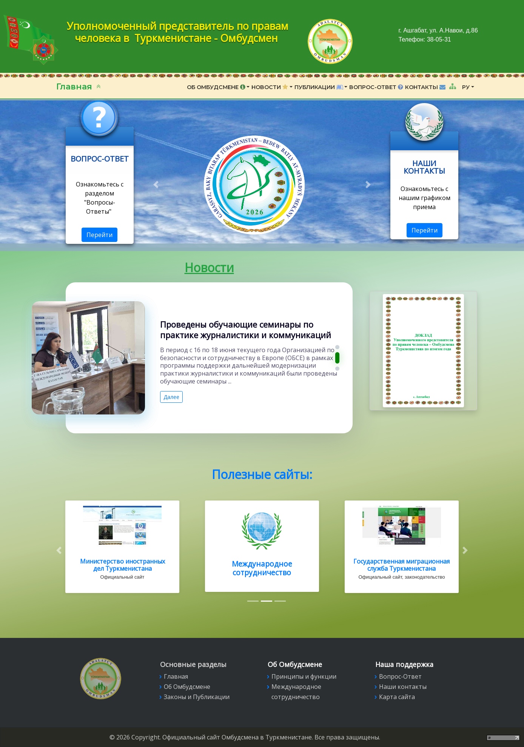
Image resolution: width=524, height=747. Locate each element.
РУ (466, 87)
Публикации (318, 87)
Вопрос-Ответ (376, 87)
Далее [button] (171, 398)
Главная (75, 87)
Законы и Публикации (197, 697)
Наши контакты (403, 686)
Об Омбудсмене (216, 87)
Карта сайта (397, 697)
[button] (155, 184)
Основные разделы (193, 664)
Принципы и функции (303, 676)
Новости (269, 87)
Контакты (426, 87)
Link (100, 131)
